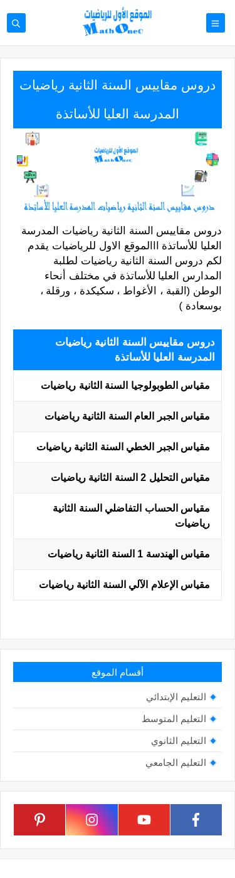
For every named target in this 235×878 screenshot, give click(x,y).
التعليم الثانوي (178, 740)
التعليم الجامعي (175, 762)
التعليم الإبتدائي (176, 696)
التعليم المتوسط (174, 718)
